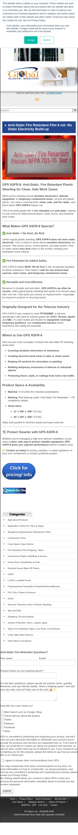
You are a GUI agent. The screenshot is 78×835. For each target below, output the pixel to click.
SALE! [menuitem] (11, 598)
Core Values (17, 802)
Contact (53, 805)
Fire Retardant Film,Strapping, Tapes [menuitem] (25, 550)
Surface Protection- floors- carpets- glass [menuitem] (27, 622)
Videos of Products (57, 802)
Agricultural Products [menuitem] (18, 520)
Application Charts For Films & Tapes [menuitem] (26, 526)
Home (12, 799)
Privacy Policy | (26, 799)
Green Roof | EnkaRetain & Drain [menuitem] (24, 562)
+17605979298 (53, 92)
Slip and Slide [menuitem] (14, 610)
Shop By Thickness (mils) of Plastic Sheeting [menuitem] (29, 604)
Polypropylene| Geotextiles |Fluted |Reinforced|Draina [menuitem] (34, 586)
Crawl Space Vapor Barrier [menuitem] (21, 544)
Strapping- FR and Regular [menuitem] (21, 616)
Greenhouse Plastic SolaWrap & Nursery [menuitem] (27, 556)
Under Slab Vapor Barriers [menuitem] (20, 634)
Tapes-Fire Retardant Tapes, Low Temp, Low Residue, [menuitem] (34, 628)
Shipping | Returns (36, 802)
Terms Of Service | (43, 799)
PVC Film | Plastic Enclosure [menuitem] (22, 592)
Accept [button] (30, 40)
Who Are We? (60, 799)
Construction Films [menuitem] (17, 538)
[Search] (75, 110)
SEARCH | (26, 805)
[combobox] (36, 110)
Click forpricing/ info (19, 471)
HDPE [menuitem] (11, 574)
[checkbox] (38, 721)
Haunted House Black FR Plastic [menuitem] (23, 568)
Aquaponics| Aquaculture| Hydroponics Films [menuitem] (29, 532)
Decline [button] (47, 40)
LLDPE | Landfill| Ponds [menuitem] (19, 580)
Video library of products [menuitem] (19, 641)
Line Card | (43, 805)
